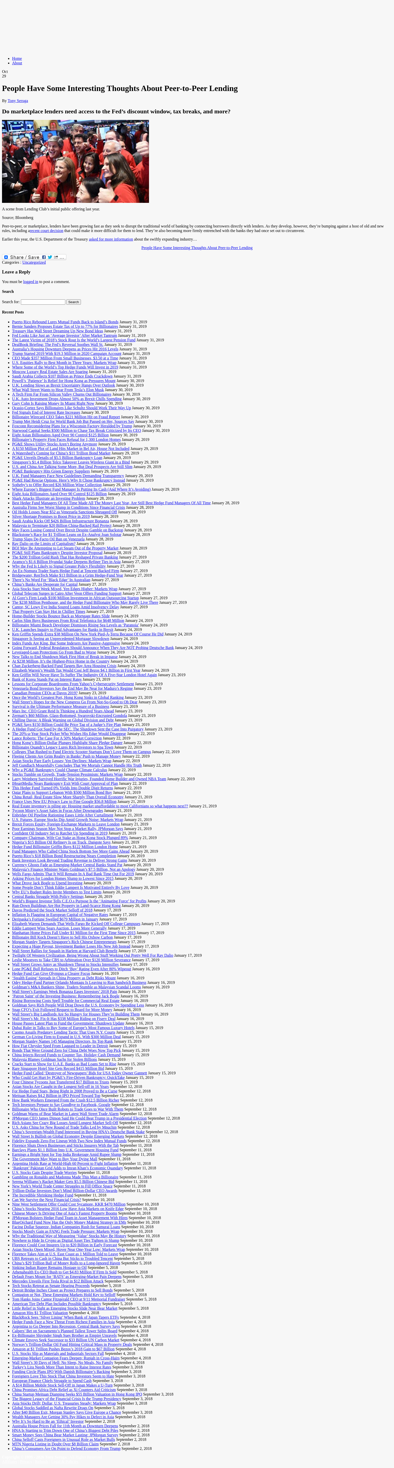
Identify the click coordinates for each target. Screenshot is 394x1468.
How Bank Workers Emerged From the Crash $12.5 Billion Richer (65, 1100)
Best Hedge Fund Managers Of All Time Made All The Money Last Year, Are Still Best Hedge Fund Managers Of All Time (111, 503)
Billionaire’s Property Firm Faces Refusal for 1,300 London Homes (66, 439)
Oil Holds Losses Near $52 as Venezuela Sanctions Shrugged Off (64, 512)
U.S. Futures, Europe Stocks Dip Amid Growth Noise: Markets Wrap (67, 819)
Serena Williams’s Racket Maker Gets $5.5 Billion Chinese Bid (63, 1181)
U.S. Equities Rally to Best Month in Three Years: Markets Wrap (64, 362)
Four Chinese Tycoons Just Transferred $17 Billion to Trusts (60, 1082)
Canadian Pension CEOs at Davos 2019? (45, 693)
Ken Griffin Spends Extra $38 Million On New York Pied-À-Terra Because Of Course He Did (87, 634)
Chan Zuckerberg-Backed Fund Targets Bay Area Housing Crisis (64, 666)
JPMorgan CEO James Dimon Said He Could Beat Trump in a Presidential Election (79, 1118)
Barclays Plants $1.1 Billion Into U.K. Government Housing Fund (65, 1150)
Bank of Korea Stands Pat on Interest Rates (47, 679)
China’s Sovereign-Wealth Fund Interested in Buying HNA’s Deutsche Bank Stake (78, 1132)
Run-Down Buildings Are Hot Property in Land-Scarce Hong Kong (66, 905)
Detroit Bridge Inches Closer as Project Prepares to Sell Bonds (62, 1290)
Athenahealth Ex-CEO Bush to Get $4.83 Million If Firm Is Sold (64, 1272)
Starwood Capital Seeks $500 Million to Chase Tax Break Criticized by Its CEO (76, 430)
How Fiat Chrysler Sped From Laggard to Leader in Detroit (60, 1046)
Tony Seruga (18, 101)
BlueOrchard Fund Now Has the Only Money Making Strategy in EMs (69, 1222)
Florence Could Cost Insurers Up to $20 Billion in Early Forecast (64, 1245)
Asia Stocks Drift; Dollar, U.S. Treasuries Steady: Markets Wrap (64, 1403)
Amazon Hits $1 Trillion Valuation (40, 1313)
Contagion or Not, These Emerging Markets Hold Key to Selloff (64, 1295)
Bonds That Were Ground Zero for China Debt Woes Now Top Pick (66, 1050)
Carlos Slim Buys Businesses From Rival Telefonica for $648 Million (68, 620)
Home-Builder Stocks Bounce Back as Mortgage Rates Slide (61, 616)
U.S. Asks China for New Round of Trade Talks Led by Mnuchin (64, 1127)
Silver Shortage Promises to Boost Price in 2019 (51, 516)
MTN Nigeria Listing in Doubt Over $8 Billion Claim (55, 1444)
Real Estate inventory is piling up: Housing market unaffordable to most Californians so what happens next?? (100, 806)
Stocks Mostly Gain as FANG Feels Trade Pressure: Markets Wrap (65, 1231)
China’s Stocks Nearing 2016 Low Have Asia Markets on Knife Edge (68, 1209)
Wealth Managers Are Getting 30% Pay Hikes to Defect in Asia (63, 1417)
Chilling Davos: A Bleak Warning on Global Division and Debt (63, 720)
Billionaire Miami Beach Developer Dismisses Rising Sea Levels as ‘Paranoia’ (75, 625)
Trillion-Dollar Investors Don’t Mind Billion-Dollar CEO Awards (64, 1190)
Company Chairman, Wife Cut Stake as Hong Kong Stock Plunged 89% (70, 838)
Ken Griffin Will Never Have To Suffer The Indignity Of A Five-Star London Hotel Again (84, 675)
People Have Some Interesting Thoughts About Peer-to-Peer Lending (197, 248)
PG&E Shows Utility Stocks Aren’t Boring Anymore (54, 444)
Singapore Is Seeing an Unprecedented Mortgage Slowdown (60, 638)
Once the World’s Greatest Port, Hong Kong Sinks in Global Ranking (68, 697)
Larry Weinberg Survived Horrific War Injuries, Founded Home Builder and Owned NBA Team (89, 779)
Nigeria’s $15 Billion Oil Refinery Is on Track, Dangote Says (61, 842)
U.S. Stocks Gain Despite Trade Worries (44, 1172)
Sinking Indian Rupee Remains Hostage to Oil (49, 1267)
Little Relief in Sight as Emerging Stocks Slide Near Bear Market (64, 1308)
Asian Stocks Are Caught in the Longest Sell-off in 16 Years (60, 1086)
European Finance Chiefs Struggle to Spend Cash (51, 1381)
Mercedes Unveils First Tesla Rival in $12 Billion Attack (58, 1281)
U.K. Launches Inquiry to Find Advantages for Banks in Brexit (62, 629)
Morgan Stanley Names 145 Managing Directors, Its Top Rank (62, 1041)
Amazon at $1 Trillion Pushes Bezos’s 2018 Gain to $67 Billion (63, 1349)
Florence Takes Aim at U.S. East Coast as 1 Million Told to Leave (65, 1254)
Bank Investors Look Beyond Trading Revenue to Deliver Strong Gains (69, 860)
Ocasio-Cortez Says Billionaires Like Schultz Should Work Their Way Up (71, 408)
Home (17, 58)
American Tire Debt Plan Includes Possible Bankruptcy (56, 1304)
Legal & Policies (64, 1461)
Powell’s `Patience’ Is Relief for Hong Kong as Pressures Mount (64, 381)
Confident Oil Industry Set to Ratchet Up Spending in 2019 (60, 833)
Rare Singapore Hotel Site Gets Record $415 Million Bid (58, 1068)
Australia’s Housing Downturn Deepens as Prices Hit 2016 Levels (65, 349)
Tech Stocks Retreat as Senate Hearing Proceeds (51, 1285)
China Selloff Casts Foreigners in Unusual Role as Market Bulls (63, 1439)
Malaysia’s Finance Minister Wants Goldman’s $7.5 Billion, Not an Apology (73, 869)
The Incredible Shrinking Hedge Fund (42, 1195)
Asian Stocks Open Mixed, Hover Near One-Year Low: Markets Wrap (68, 1249)
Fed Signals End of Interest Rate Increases (46, 412)
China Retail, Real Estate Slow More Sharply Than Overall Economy (68, 797)
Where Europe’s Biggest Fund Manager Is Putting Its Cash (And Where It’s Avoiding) (81, 489)
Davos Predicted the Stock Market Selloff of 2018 (52, 910)
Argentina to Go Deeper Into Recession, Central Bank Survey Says (66, 1326)
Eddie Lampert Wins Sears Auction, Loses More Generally (59, 928)
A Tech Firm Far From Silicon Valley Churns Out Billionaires (61, 394)
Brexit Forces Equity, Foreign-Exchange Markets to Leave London (66, 824)
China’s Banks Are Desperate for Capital (45, 584)
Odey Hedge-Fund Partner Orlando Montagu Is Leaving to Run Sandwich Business (79, 982)
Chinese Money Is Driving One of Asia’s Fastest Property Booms (64, 1213)
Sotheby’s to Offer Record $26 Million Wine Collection (57, 485)
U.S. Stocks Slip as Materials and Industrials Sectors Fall (58, 1353)
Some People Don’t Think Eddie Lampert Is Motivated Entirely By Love (70, 887)
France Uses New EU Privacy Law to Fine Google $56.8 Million (64, 801)
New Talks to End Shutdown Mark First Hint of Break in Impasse (65, 657)
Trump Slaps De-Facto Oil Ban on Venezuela (48, 539)
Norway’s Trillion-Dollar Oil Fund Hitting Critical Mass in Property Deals (72, 1344)
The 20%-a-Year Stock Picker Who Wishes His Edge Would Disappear (69, 733)
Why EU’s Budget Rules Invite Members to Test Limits (57, 892)
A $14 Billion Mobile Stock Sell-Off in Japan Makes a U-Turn (62, 1385)
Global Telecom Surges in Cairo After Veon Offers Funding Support (66, 593)
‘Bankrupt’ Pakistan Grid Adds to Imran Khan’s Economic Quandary (67, 1168)
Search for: (11, 302)
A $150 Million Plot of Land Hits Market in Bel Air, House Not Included (70, 448)
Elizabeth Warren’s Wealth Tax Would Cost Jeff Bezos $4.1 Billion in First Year (76, 670)
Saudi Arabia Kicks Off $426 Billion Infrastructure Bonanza (60, 521)
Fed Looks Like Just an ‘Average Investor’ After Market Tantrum (64, 335)
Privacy (26, 1461)
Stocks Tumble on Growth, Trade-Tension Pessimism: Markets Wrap (67, 774)
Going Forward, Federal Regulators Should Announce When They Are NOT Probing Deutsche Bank (93, 648)
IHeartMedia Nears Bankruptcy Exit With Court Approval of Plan (65, 783)
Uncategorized (34, 262)
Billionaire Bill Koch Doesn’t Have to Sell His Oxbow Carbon (62, 937)
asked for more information (111, 239)
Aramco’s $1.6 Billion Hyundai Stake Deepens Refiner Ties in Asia (66, 562)
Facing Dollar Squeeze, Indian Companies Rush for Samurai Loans (66, 1227)
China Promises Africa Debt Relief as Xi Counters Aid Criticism (64, 1390)
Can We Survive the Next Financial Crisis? (46, 1200)
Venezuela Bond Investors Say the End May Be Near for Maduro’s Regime (72, 688)
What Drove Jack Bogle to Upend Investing (47, 883)
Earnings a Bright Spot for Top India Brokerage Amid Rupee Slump (66, 1154)
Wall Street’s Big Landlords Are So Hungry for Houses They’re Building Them (76, 1014)
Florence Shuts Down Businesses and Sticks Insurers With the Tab (65, 1145)
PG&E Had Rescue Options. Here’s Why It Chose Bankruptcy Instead (68, 480)
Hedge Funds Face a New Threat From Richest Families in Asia (63, 1322)
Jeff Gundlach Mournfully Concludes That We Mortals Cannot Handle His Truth (77, 765)
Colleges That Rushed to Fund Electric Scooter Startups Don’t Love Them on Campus (81, 752)
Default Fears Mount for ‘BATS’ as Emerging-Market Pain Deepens (67, 1276)
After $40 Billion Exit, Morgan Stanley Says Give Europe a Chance (66, 1412)
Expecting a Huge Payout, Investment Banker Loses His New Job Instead (71, 946)
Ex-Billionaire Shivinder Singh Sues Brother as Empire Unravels (64, 1335)
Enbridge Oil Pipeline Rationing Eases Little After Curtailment (62, 815)
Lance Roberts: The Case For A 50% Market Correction (57, 738)
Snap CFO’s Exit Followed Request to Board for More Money (62, 1009)
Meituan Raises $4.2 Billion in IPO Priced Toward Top (56, 1095)
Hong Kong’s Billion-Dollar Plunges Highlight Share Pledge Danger (67, 743)
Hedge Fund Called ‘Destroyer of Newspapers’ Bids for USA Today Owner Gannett (79, 1073)
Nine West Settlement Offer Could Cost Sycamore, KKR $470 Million (68, 1204)
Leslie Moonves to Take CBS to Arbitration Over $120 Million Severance (71, 960)
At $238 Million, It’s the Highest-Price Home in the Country (61, 661)
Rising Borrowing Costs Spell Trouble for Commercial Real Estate (66, 1000)
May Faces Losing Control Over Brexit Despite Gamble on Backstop (67, 530)
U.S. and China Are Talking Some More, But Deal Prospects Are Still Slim (72, 467)
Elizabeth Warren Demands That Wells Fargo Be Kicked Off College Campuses (76, 924)
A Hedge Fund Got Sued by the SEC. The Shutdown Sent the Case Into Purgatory (77, 729)
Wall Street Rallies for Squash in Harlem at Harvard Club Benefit (64, 951)
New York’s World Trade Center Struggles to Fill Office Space (62, 1186)
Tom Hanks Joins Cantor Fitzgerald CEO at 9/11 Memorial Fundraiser (68, 1299)
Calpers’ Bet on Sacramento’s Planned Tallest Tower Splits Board (64, 1331)
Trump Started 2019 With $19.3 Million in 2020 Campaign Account (66, 353)
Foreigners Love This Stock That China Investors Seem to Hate (63, 1376)
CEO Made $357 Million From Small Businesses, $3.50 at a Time (65, 358)
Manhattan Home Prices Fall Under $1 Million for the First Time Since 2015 (74, 933)
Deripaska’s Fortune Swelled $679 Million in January (55, 919)
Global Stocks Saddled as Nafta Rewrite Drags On (52, 1408)
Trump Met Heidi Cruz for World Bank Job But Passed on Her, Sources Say (73, 421)
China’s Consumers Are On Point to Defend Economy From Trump (66, 1448)
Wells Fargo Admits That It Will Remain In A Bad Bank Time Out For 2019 (73, 874)
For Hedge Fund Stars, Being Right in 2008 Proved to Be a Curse (64, 1091)
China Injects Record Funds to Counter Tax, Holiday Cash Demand (66, 1055)
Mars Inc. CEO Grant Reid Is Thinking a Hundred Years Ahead (63, 711)
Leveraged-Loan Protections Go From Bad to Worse (54, 652)
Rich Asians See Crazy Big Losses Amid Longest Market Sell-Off (65, 1123)
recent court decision (46, 230)
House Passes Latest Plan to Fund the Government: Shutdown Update (68, 1023)
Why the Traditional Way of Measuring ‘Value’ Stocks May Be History (69, 1236)
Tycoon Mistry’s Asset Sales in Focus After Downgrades (57, 810)
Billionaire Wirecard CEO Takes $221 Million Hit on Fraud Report (66, 417)
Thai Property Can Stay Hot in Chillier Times (48, 611)
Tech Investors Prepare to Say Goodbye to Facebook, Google (61, 1105)
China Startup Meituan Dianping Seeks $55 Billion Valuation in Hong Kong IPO (77, 1394)
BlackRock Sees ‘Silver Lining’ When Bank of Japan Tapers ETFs (65, 1317)
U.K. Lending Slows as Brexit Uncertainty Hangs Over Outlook (63, 385)
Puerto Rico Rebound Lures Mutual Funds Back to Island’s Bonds (65, 322)
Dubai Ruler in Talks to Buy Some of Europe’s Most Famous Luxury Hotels (73, 1028)
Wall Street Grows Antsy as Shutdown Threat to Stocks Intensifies (65, 964)
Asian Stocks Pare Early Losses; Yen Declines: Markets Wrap (61, 761)
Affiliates (9, 1461)
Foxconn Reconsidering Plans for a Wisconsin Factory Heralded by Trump (72, 426)
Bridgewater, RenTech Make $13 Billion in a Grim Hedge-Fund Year (67, 575)
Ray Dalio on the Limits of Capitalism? (43, 543)
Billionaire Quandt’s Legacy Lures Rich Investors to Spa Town (62, 747)
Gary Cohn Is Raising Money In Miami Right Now (53, 403)
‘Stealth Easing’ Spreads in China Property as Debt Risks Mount (64, 978)
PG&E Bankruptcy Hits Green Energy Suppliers (51, 471)
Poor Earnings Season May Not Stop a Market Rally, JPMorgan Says (67, 829)
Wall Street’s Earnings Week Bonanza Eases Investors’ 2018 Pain (64, 991)
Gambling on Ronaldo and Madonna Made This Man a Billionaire (65, 1177)
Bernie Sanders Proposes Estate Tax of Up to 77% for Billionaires (65, 326)
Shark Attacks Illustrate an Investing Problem (48, 498)
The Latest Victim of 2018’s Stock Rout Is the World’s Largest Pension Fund (73, 340)
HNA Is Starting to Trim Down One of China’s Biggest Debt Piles (65, 1430)
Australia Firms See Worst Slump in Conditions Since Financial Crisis (68, 507)
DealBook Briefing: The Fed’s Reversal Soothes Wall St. (57, 344)
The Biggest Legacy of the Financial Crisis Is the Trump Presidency (66, 1399)
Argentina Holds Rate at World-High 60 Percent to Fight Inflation (65, 1163)
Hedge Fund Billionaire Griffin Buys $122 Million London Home (65, 847)
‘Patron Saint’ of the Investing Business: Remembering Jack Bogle (65, 996)
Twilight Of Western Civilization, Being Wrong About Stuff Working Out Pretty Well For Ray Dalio (92, 955)
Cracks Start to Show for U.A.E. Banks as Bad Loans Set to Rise (64, 1064)
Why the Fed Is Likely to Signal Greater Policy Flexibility (59, 566)
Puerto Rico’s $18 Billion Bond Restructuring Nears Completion (64, 856)
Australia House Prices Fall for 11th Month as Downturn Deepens (65, 1426)
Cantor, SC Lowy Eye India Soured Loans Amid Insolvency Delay (65, 607)
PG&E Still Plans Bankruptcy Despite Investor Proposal (57, 552)
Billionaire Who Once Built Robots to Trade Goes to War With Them (67, 1109)
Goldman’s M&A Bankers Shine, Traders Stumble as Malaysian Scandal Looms (76, 987)
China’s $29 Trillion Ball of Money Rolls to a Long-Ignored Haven (66, 1263)
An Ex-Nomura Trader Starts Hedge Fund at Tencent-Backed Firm (65, 571)
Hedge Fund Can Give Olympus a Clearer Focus (51, 973)
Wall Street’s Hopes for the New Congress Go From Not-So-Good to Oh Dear (74, 702)
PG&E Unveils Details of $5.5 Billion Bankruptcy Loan (57, 457)
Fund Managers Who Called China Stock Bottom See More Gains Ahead (70, 851)
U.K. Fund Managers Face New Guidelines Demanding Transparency (68, 476)
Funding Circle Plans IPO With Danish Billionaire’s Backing (61, 1371)
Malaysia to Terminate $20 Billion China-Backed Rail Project (61, 525)
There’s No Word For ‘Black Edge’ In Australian (51, 580)
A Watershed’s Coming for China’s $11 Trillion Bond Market (61, 453)
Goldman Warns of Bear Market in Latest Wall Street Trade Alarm (65, 1114)
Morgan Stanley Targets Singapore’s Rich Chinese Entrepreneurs (64, 942)
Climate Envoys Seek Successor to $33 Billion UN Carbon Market (65, 1340)
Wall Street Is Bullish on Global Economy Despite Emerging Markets (68, 1136)
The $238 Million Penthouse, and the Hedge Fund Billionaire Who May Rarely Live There (85, 602)
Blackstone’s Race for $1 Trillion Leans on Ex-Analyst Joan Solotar (66, 534)
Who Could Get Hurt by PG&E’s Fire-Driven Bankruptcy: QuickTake (68, 1077)
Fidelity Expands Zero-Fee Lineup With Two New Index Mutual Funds (69, 1141)
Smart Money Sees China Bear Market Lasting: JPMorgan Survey (65, 1435)
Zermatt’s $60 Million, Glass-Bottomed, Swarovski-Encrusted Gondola (69, 715)
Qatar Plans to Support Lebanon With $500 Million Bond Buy (62, 792)
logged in (30, 282)
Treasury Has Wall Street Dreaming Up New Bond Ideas (57, 331)
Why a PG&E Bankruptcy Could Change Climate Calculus (59, 770)
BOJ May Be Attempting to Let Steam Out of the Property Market (65, 548)
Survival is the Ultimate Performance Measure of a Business (60, 706)
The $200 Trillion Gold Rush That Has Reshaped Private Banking (65, 557)
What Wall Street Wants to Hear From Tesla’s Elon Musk (58, 390)
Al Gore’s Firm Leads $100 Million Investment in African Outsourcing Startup (75, 598)
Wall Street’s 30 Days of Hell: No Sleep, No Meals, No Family (62, 1362)
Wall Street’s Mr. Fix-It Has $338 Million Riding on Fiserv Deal (64, 1019)
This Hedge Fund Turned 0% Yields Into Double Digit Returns (62, 788)
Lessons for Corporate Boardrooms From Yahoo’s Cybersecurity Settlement (73, 684)
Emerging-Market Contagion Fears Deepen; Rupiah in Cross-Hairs (66, 1358)
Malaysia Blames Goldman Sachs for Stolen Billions (54, 1059)
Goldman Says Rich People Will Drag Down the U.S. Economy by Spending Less (78, 1005)
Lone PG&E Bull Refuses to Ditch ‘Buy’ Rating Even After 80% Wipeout (71, 969)
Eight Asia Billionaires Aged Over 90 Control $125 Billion (59, 494)
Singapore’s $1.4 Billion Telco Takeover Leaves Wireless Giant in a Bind (71, 462)
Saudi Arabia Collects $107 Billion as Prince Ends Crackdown (62, 376)
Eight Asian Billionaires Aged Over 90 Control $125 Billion (60, 435)
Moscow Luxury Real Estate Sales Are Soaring (50, 372)
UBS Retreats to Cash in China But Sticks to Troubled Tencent (62, 1258)
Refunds (41, 1461)
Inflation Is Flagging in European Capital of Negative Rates (60, 914)
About (17, 63)
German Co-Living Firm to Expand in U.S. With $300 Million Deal (66, 1037)
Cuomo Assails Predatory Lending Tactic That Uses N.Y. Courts (63, 1032)
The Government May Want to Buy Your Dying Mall (54, 1159)
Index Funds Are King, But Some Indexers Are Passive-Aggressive (66, 643)
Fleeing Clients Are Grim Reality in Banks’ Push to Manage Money (66, 756)
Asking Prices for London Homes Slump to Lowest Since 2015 (63, 878)
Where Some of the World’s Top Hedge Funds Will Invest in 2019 (65, 367)
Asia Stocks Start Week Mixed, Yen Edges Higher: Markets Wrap (64, 589)
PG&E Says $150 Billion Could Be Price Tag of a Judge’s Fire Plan (66, 724)
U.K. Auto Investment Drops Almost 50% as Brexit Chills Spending (67, 399)
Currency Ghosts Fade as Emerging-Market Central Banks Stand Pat (67, 865)
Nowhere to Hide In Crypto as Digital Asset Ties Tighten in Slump (65, 1240)
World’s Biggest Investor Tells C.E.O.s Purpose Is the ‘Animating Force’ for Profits (79, 901)
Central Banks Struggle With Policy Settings (48, 896)
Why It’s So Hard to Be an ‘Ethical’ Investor (48, 1421)
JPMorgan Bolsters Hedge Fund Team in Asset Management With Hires (70, 1218)
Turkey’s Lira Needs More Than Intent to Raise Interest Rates (61, 1367)
